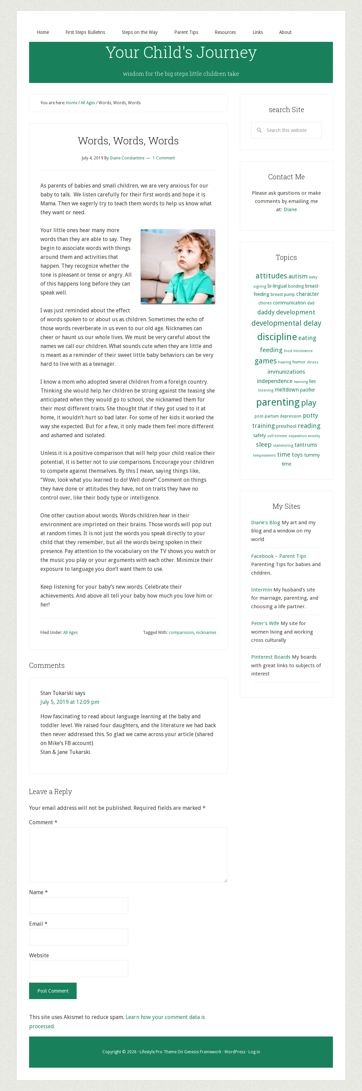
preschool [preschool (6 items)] (286, 426)
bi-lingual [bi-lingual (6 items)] (277, 286)
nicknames (206, 632)
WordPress (234, 1052)
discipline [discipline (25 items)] (277, 337)
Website (39, 955)
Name (38, 892)
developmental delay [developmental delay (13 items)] (286, 323)
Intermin (261, 590)
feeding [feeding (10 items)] (271, 350)
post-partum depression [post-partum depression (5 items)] (278, 416)
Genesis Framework (202, 1052)
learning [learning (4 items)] (301, 382)
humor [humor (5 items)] (299, 362)
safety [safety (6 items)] (259, 435)
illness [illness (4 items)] (313, 362)
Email (38, 924)
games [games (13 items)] (266, 361)
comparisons (181, 632)
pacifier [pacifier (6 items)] (307, 390)
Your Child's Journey (181, 51)
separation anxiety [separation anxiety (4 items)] (304, 436)
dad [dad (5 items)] (310, 303)
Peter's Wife (265, 624)
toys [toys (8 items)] (297, 455)
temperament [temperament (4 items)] (264, 456)
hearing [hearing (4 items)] (284, 362)
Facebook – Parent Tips (278, 556)
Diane (290, 210)
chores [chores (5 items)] (265, 303)
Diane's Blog (265, 522)
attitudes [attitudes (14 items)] (271, 275)
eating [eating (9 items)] (307, 337)
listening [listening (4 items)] (265, 390)
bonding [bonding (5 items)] (296, 286)
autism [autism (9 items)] (298, 276)
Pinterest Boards (270, 657)
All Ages (70, 632)
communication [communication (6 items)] (289, 303)
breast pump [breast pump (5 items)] (283, 294)
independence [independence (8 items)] (275, 381)
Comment (43, 822)
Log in (254, 1052)
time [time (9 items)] (283, 454)
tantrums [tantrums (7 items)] (306, 445)
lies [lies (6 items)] (312, 381)
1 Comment (164, 158)
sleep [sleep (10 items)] (264, 444)
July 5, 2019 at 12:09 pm (70, 702)
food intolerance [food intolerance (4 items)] (298, 351)
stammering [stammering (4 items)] (283, 445)
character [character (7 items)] (307, 294)
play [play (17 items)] (308, 403)
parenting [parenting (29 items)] (278, 402)
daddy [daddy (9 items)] (266, 312)
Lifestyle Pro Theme (158, 1052)
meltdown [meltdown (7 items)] (287, 390)
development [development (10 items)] (295, 312)
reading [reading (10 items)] (309, 426)
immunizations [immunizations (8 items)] (286, 372)
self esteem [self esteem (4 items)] (277, 436)
